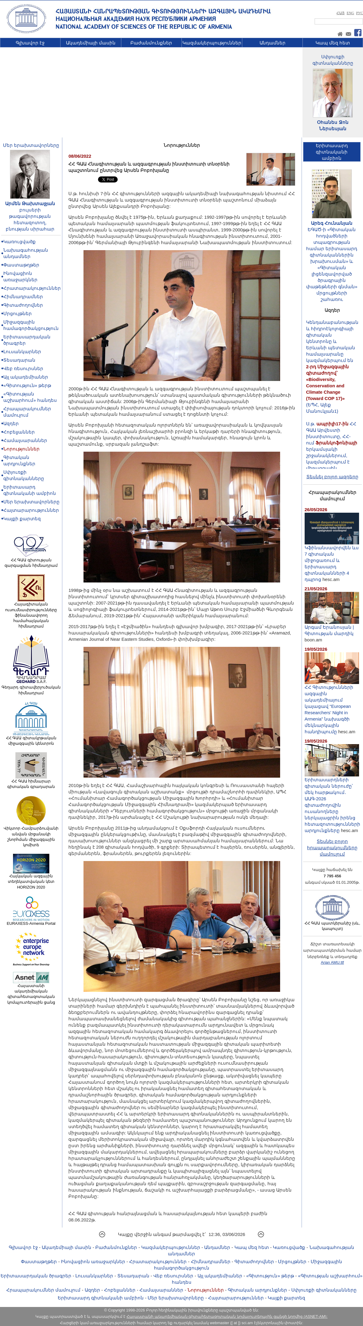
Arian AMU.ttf (332, 962)
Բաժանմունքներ (151, 42)
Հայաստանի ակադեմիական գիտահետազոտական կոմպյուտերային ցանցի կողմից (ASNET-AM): (226, 1316)
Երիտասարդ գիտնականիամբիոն (332, 152)
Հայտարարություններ (31, 510)
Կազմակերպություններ (211, 42)
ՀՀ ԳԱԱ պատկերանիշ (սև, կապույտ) (332, 924)
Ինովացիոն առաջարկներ (93, 1261)
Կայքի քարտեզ (22, 518)
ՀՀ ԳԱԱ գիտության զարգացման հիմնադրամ (31, 561)
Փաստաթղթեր (21, 264)
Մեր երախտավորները (31, 145)
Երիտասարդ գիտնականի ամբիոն (101, 1297)
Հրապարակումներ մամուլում (43, 1289)
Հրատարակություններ (32, 288)
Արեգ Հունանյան (331, 223)
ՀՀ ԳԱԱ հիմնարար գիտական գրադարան (31, 782)
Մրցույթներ (17, 313)
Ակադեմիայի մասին (91, 42)
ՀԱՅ (340, 13)
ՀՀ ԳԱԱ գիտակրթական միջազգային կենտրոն (31, 739)
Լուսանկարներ (22, 351)
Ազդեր (11, 423)
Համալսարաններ (25, 440)
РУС (359, 13)
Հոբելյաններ (19, 431)
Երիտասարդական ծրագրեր (36, 1275)
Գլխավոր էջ (30, 42)
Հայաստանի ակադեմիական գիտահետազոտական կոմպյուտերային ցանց (31, 992)
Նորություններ (21, 448)
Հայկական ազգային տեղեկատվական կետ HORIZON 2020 (31, 879)
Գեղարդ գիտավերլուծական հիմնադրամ (31, 688)
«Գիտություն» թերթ (27, 385)
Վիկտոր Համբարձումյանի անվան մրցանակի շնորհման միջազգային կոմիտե (31, 834)
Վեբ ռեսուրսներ (23, 368)
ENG (350, 13)
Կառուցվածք (19, 241)
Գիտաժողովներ (23, 305)
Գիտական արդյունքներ (257, 1289)
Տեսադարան (19, 360)
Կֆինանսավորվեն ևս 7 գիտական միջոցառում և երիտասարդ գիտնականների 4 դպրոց (332, 561)
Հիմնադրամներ (23, 296)
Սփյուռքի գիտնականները (324, 1289)
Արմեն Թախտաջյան (30, 203)
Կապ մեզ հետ (333, 42)
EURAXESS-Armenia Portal (31, 921)
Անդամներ (273, 42)
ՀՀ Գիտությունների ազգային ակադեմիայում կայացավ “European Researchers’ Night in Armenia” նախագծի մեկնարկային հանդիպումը (332, 707)
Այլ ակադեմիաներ (25, 376)
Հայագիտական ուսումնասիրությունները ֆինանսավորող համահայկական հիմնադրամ (31, 613)
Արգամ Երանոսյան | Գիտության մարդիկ (332, 628)
